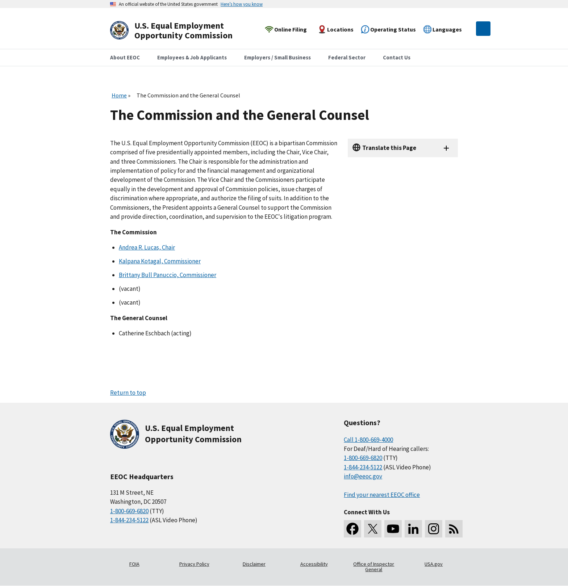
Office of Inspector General (373, 567)
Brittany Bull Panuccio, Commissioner (167, 275)
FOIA (134, 564)
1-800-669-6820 (129, 511)
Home (119, 95)
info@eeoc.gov (363, 476)
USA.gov (434, 564)
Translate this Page (389, 148)
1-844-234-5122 (129, 520)
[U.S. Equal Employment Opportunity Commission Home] (179, 31)
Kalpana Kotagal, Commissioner (160, 261)
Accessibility (314, 564)
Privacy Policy (194, 564)
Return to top (128, 393)
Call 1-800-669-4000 (368, 440)
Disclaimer (254, 564)
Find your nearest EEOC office (382, 495)
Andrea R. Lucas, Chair (147, 247)
